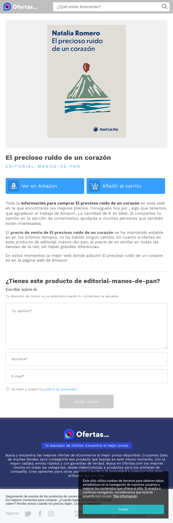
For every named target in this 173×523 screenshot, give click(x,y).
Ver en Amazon (39, 186)
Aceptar (123, 509)
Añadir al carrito (121, 186)
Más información (125, 496)
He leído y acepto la (43, 389)
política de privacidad (59, 389)
